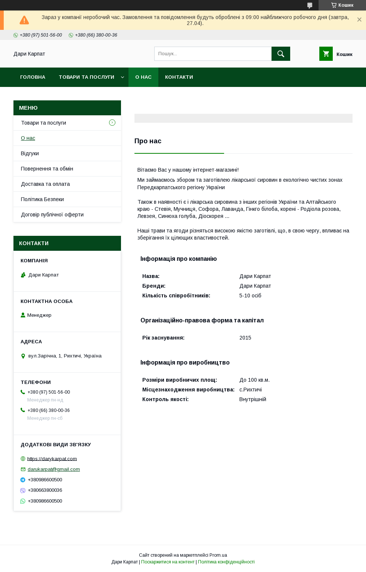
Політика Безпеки (42, 199)
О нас (143, 77)
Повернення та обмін (47, 169)
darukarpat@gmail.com (54, 469)
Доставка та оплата (45, 184)
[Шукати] (281, 54)
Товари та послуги (86, 77)
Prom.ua (218, 555)
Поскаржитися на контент (168, 562)
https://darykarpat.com (52, 458)
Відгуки (30, 153)
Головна (32, 77)
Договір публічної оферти (52, 215)
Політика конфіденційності (226, 562)
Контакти (179, 77)
